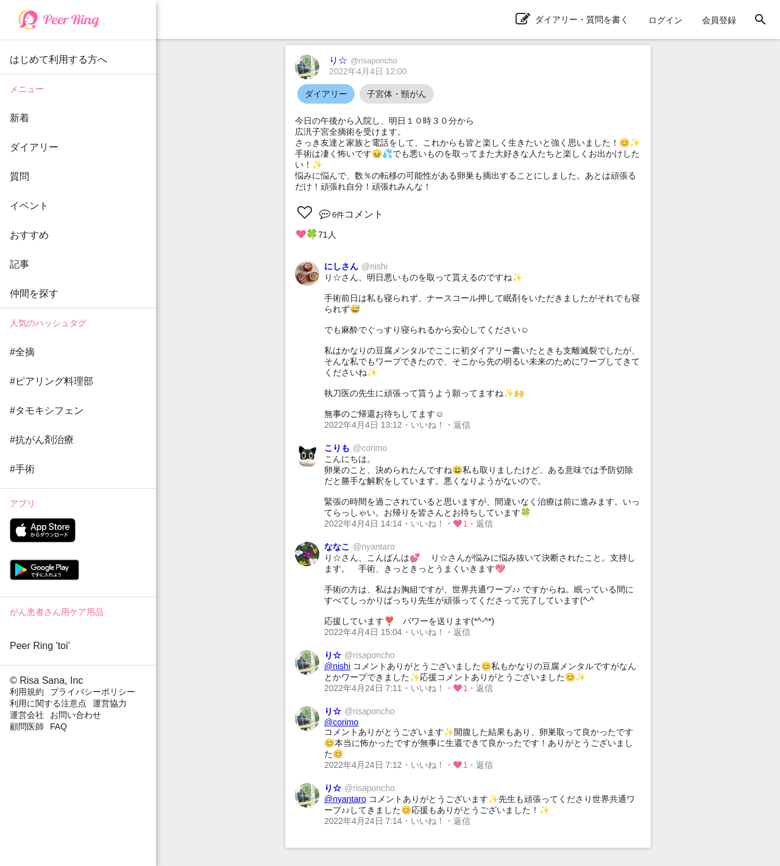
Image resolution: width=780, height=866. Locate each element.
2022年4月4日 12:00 (368, 71)
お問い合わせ (75, 715)
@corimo (341, 722)
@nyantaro (345, 799)
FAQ (58, 726)
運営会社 (27, 715)
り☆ (363, 60)
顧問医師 (27, 726)
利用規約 (27, 692)
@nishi (337, 666)
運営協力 (110, 703)
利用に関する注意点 (48, 703)
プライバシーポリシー (92, 692)
